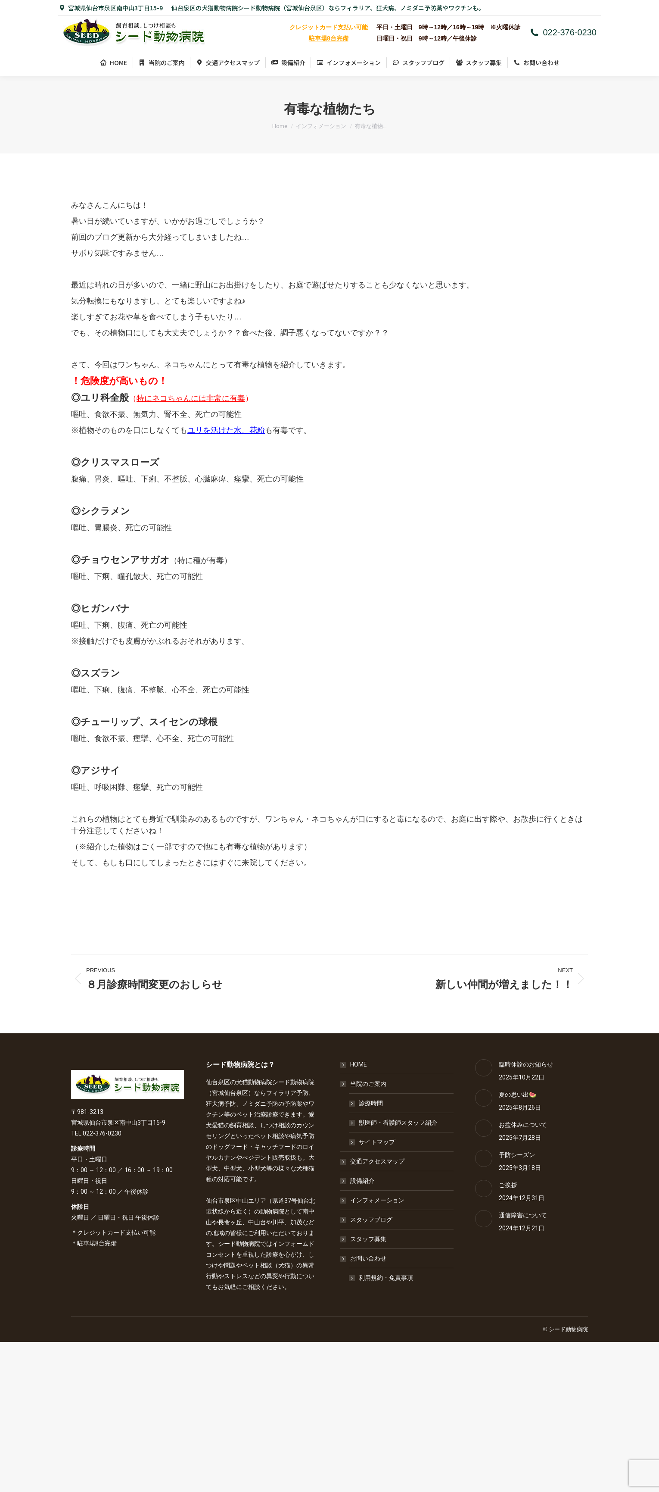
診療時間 (371, 1103)
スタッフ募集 (368, 1239)
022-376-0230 (563, 32)
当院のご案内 (364, 1083)
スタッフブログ (371, 1219)
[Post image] (483, 1067)
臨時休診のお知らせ (526, 1064)
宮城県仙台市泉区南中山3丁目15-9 (110, 7)
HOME (358, 1064)
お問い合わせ (364, 1258)
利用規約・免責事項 (386, 1277)
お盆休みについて (523, 1124)
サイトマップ (377, 1142)
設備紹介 (362, 1180)
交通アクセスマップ (377, 1161)
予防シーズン (517, 1154)
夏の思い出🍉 (517, 1094)
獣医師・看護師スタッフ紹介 (398, 1122)
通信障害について (523, 1215)
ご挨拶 (508, 1185)
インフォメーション (377, 1200)
